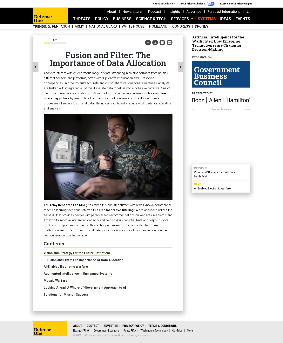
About (111, 12)
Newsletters (132, 12)
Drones (201, 26)
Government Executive (106, 330)
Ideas (225, 18)
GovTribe (177, 330)
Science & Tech (151, 18)
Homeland (158, 26)
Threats (82, 18)
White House (133, 26)
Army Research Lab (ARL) (68, 205)
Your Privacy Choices (197, 4)
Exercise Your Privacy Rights (236, 3)
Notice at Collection (164, 3)
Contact (93, 326)
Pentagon (61, 26)
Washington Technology (154, 330)
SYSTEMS (207, 18)
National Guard (103, 26)
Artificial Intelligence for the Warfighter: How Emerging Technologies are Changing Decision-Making (218, 43)
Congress (181, 26)
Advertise (193, 12)
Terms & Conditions (162, 326)
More (190, 330)
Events (243, 18)
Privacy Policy (133, 326)
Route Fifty (130, 330)
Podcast (154, 12)
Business (122, 18)
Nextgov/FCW (81, 330)
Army (79, 26)
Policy (102, 18)
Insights (173, 12)
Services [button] (180, 18)
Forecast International (224, 12)
